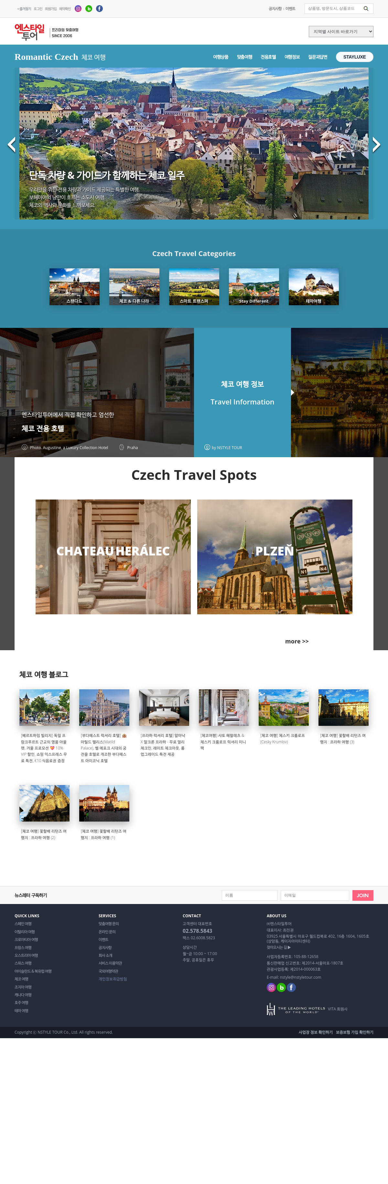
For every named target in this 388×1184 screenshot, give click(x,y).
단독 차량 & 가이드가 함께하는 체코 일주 (107, 175)
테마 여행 (21, 1010)
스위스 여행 (23, 963)
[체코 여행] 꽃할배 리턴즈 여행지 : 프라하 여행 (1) (103, 834)
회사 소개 (105, 955)
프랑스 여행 (23, 947)
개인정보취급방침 (113, 979)
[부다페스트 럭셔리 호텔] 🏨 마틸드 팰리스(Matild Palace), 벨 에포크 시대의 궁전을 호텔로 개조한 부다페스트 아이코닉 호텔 (104, 748)
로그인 (38, 8)
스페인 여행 (23, 923)
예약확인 (65, 8)
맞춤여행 (244, 57)
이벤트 (290, 8)
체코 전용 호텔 (43, 428)
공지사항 (275, 8)
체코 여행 (21, 979)
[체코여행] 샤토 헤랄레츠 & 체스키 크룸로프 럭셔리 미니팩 (223, 742)
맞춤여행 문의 (109, 923)
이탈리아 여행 (25, 932)
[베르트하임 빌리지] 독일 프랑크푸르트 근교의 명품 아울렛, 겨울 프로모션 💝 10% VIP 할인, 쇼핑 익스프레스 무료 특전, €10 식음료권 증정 (44, 748)
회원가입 (51, 8)
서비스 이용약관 (110, 963)
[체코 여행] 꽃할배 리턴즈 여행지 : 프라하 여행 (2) (44, 834)
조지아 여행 (23, 987)
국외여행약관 (108, 971)
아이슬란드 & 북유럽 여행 (33, 971)
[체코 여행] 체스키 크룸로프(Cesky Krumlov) (282, 738)
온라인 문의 (107, 932)
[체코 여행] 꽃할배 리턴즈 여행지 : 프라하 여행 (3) (343, 738)
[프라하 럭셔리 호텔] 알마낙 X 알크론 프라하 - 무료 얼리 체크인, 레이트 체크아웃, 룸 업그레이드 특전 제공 (163, 745)
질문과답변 (317, 57)
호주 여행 (21, 1002)
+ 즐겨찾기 (24, 8)
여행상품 (220, 57)
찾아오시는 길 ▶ (279, 947)
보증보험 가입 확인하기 (354, 1032)
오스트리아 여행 (26, 955)
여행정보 (292, 57)
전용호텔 (268, 57)
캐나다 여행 (23, 995)
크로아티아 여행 (26, 939)
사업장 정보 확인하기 (316, 1032)
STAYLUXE (354, 56)
